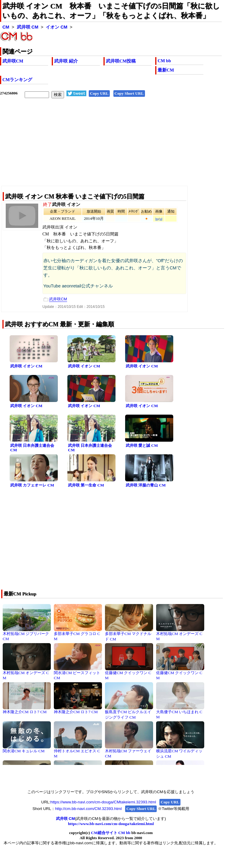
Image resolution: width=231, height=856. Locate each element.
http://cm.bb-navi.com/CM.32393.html (88, 808)
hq (157, 218)
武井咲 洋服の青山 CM (146, 485)
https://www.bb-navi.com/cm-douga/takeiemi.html (111, 823)
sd (160, 218)
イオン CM (56, 27)
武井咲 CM (27, 27)
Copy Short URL (129, 93)
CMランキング (17, 79)
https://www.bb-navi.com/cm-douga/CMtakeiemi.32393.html (103, 802)
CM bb (164, 60)
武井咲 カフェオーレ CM (32, 485)
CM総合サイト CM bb (111, 832)
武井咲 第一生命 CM (86, 485)
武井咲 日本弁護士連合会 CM (32, 447)
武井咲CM (12, 61)
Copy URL (99, 93)
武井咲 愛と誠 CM (142, 445)
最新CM (166, 70)
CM (5, 27)
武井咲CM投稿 (121, 61)
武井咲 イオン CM (26, 366)
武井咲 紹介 (66, 61)
